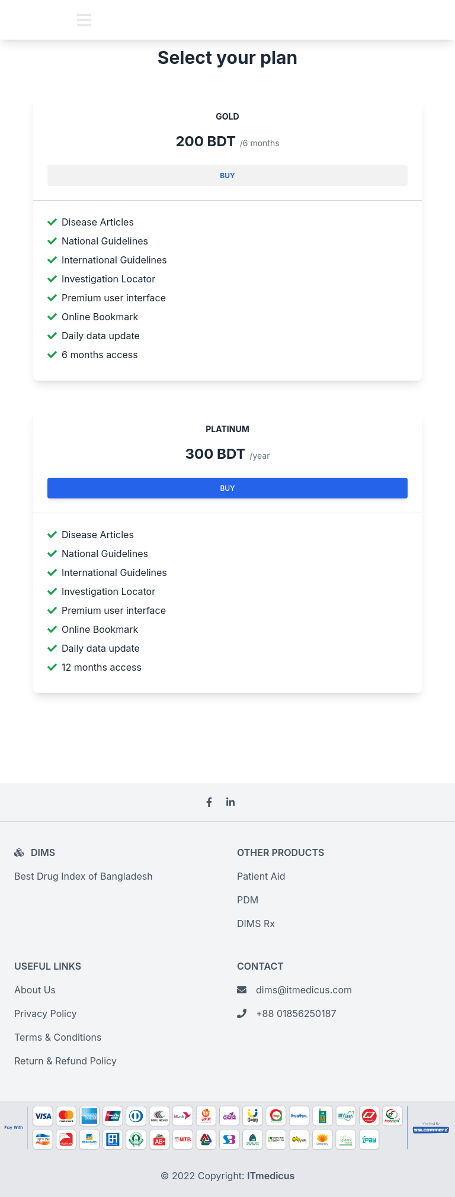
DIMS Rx (256, 923)
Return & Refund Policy (65, 1061)
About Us (35, 990)
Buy (227, 175)
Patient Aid (261, 876)
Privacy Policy (45, 1013)
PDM (247, 900)
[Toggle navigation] (84, 20)
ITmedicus (270, 1176)
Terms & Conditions (57, 1037)
